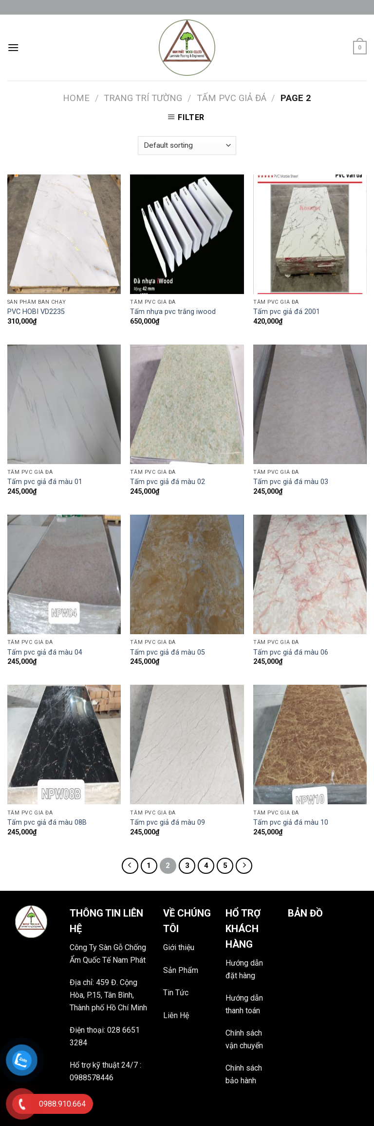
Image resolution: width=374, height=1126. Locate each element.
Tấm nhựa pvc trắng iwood (173, 312)
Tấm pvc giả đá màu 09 (167, 822)
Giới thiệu (178, 947)
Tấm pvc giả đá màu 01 (44, 482)
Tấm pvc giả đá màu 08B (47, 822)
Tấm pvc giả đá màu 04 (44, 652)
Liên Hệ (176, 1015)
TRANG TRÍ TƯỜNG (143, 98)
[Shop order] (187, 145)
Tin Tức (175, 992)
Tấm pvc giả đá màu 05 (167, 652)
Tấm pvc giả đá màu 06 (290, 652)
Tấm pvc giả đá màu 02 (167, 482)
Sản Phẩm (180, 970)
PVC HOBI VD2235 (36, 312)
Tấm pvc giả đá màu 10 (290, 822)
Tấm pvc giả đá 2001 (286, 312)
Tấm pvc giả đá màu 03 (290, 482)
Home (76, 98)
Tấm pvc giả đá (231, 98)
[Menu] (13, 47)
